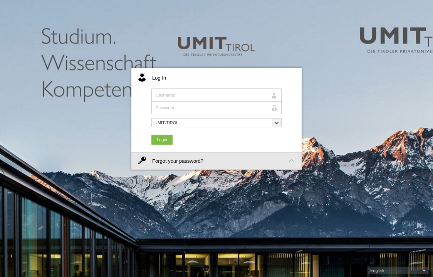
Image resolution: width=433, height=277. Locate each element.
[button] (216, 122)
